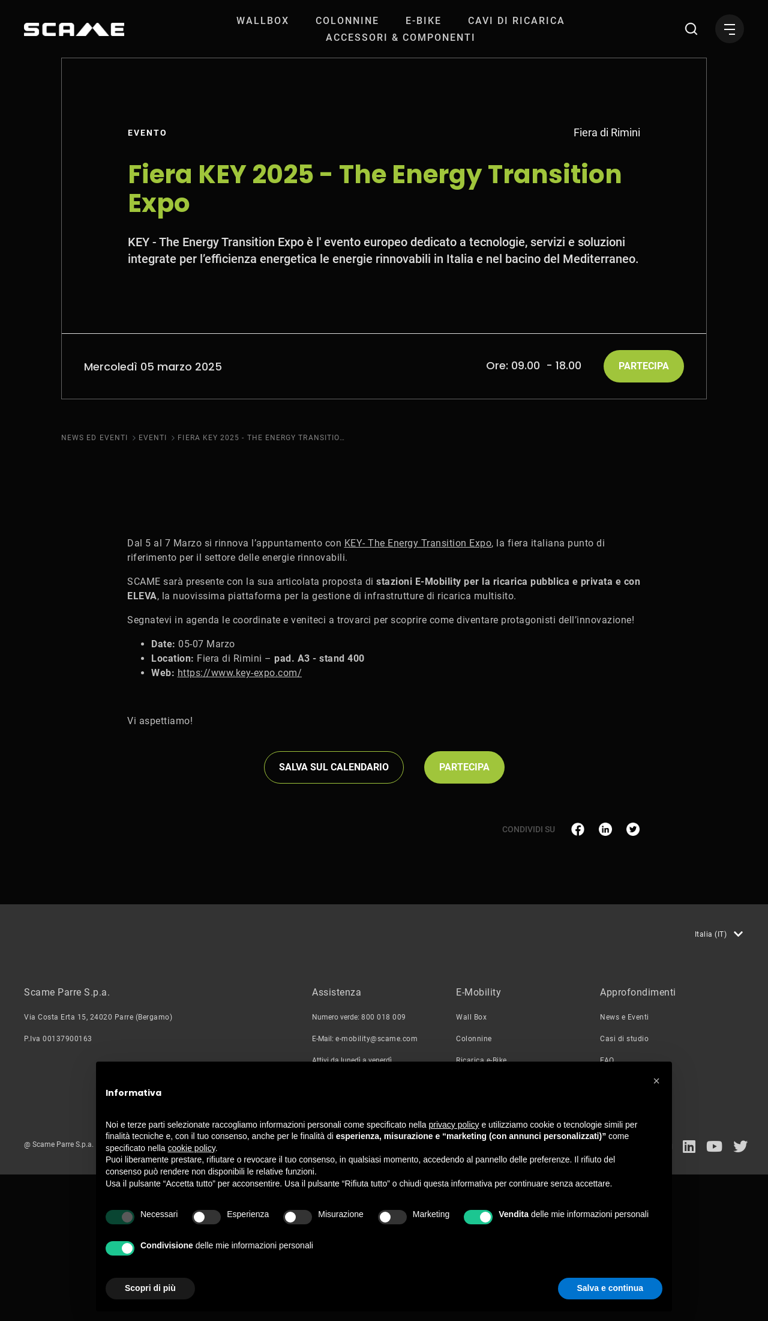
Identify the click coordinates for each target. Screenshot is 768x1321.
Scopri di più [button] (150, 1288)
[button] (656, 1080)
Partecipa (644, 366)
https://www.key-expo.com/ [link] (240, 819)
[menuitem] (262, 20)
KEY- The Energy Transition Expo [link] (418, 689)
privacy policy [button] (454, 1124)
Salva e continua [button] (610, 1288)
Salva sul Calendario (334, 913)
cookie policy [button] (191, 1148)
